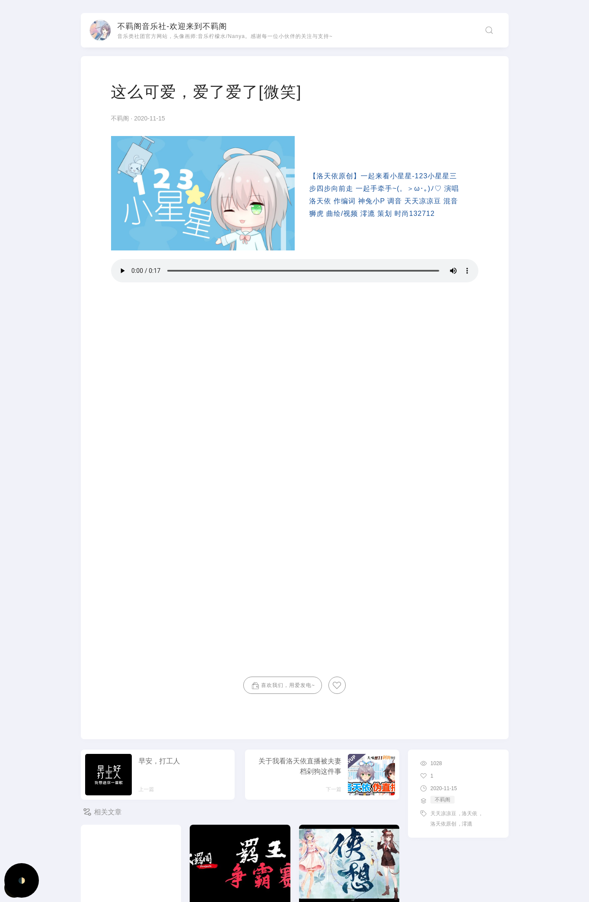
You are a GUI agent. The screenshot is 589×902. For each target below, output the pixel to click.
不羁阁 (121, 118)
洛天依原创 (443, 824)
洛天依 (469, 813)
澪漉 (467, 824)
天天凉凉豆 (443, 813)
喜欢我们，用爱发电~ (282, 685)
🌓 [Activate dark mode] (21, 880)
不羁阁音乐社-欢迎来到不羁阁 (172, 26)
